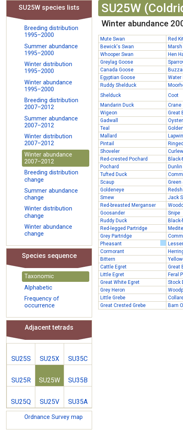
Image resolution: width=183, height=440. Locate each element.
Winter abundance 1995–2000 (48, 86)
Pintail (107, 143)
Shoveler (110, 151)
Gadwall (109, 120)
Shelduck (110, 95)
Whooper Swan (116, 54)
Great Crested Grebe (123, 305)
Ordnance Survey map (53, 417)
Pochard (109, 167)
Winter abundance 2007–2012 (48, 158)
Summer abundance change (51, 194)
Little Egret (112, 274)
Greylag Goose (116, 62)
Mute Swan (112, 39)
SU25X (49, 359)
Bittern (107, 259)
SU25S (21, 359)
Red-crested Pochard (124, 159)
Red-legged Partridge (123, 228)
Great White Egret (120, 282)
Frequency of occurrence (41, 302)
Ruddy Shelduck (118, 85)
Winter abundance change (48, 230)
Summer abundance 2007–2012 (51, 122)
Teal (105, 128)
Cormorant (112, 251)
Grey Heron (112, 290)
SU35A (78, 402)
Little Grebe (112, 297)
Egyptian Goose (117, 77)
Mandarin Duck (117, 105)
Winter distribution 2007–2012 (48, 140)
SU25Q (21, 402)
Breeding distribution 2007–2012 (51, 104)
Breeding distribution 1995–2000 (51, 32)
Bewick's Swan (117, 46)
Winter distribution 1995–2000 (48, 68)
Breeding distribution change (51, 176)
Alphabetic (38, 287)
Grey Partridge (116, 236)
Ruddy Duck (113, 220)
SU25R (21, 380)
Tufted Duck (113, 174)
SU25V (49, 402)
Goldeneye (112, 190)
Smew (107, 197)
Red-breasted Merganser (128, 205)
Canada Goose (116, 70)
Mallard (108, 136)
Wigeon (108, 113)
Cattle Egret (113, 267)
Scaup (107, 182)
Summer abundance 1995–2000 (51, 50)
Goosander (112, 213)
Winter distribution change (48, 212)
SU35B (78, 380)
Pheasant (133, 243)
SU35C (78, 359)
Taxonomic (39, 276)
